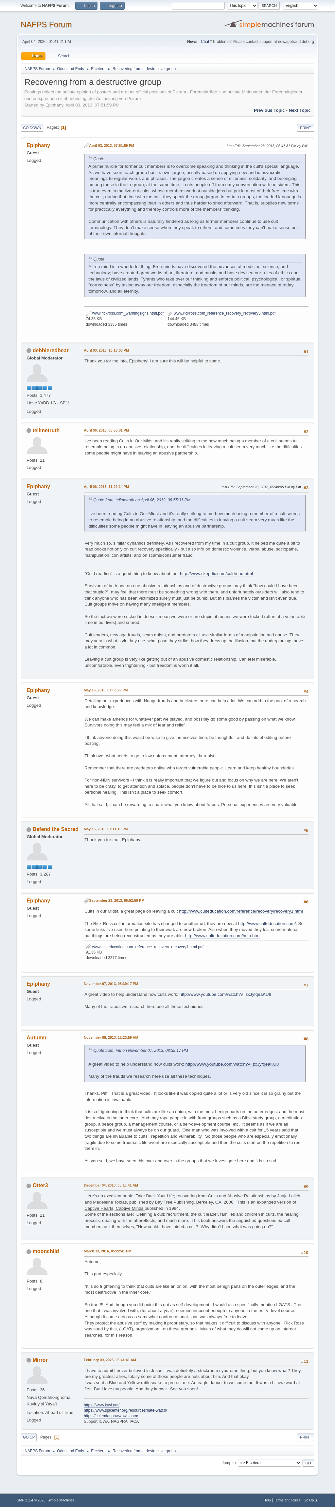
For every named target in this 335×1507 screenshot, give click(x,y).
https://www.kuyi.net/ (101, 1405)
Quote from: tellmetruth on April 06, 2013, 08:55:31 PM (141, 500)
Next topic (300, 110)
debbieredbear (51, 350)
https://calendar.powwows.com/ (111, 1416)
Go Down (32, 128)
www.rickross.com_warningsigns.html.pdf (125, 313)
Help (267, 1500)
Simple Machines (61, 1500)
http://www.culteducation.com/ (267, 923)
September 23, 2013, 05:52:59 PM (116, 900)
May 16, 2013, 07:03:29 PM (106, 690)
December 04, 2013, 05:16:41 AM (111, 1185)
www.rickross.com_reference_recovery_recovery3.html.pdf (221, 313)
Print (305, 128)
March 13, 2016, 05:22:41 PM (107, 1251)
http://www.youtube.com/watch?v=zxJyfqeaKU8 (225, 994)
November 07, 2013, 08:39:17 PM (111, 984)
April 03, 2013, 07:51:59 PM (111, 145)
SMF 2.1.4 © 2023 (31, 1500)
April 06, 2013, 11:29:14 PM (106, 487)
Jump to (229, 1462)
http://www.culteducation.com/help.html (222, 935)
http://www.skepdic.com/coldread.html (216, 573)
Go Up (29, 1437)
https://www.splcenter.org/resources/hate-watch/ (125, 1410)
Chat (205, 41)
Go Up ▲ (311, 1500)
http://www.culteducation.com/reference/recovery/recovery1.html (241, 911)
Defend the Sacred (56, 829)
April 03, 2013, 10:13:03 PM (106, 350)
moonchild (46, 1251)
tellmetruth (46, 430)
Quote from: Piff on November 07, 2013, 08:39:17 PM (140, 1050)
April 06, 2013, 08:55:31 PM (106, 430)
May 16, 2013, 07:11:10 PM (106, 829)
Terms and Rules (287, 1500)
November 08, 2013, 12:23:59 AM (111, 1037)
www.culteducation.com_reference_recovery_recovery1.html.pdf (144, 947)
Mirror (40, 1360)
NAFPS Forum (46, 24)
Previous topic (269, 110)
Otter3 (40, 1185)
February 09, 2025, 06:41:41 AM (110, 1360)
